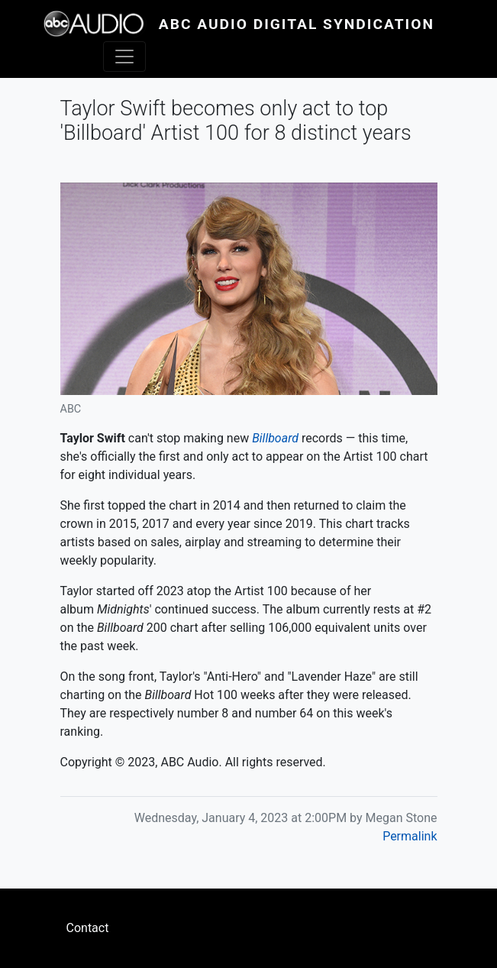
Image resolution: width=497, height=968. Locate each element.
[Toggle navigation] (124, 56)
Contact (87, 928)
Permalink (409, 836)
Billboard (275, 438)
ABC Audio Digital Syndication (296, 24)
